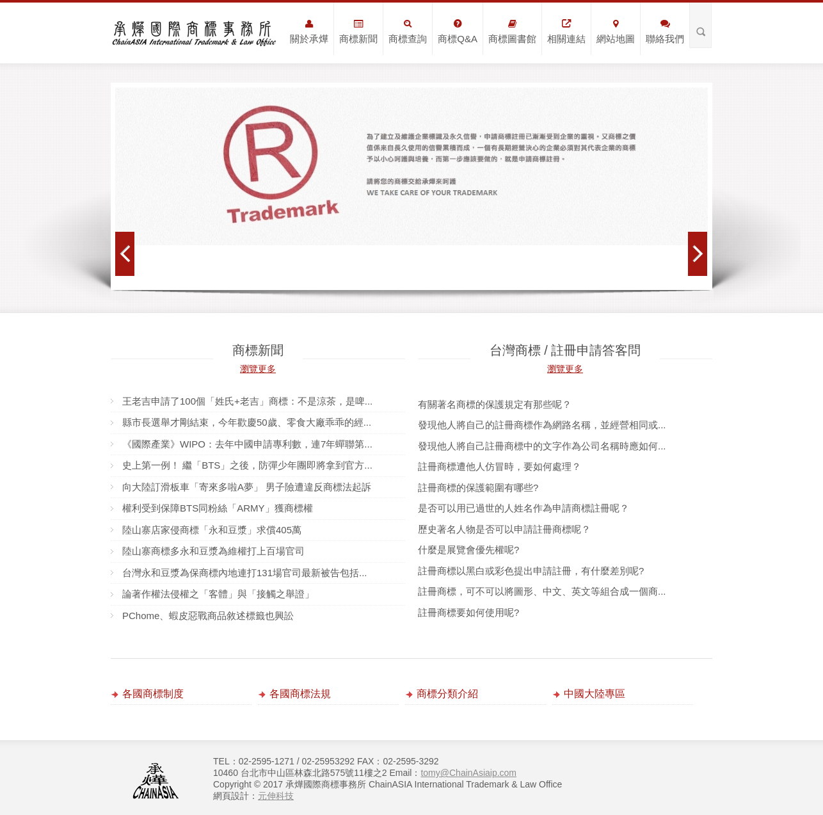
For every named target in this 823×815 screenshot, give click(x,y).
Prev (124, 254)
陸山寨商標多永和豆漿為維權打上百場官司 (213, 550)
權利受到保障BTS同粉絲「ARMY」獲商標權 (217, 508)
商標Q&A (457, 31)
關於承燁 (309, 31)
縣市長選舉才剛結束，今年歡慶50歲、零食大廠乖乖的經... (246, 422)
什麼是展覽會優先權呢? (468, 549)
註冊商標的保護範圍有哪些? (478, 487)
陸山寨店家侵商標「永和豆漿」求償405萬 (211, 529)
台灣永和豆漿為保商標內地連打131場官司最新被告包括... (244, 572)
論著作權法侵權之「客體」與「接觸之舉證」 (218, 593)
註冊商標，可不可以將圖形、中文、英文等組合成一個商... (542, 591)
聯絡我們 (665, 31)
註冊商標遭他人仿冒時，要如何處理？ (499, 466)
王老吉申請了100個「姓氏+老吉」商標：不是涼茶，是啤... (247, 401)
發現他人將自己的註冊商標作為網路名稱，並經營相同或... (542, 424)
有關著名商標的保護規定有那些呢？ (494, 404)
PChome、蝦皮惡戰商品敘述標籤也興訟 (208, 615)
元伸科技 (276, 796)
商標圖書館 (512, 31)
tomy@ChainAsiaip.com (468, 773)
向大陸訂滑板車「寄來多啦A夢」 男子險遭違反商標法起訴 (246, 486)
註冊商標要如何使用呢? (468, 612)
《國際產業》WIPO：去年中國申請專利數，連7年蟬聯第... (247, 444)
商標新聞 (358, 31)
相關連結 (566, 31)
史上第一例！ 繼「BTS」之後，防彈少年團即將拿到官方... (247, 465)
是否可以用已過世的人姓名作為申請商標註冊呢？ (523, 508)
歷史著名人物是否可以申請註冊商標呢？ (504, 529)
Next (697, 254)
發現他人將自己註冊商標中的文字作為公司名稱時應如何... (542, 445)
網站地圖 (615, 31)
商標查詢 (407, 31)
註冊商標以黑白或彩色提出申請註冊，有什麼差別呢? (531, 570)
